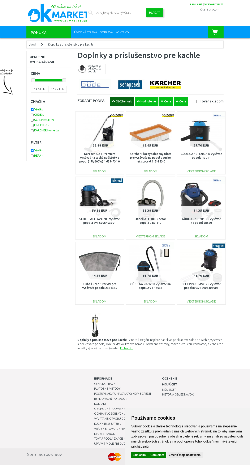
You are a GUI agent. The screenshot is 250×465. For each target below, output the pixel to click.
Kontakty (122, 32)
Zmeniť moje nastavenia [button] (185, 455)
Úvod (32, 44)
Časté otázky (209, 9)
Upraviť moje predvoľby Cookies (118, 443)
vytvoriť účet (214, 4)
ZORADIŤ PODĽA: (91, 101)
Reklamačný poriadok (110, 398)
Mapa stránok (104, 433)
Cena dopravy (104, 383)
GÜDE (40, 114)
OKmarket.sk (54, 454)
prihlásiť (196, 4)
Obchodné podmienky (110, 408)
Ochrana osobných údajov (114, 413)
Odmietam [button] (157, 455)
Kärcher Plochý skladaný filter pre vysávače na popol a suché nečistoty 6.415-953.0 (150, 157)
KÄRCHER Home (46, 130)
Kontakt (100, 403)
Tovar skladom (212, 101)
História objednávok (178, 394)
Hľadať (154, 12)
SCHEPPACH (44, 120)
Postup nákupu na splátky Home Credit (122, 393)
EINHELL (41, 125)
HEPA (39, 155)
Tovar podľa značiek (109, 438)
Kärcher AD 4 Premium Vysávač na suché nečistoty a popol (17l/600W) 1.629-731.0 (99, 157)
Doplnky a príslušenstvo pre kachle (71, 44)
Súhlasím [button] (139, 455)
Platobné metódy (107, 388)
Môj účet (169, 389)
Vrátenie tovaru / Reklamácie (116, 428)
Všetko (38, 109)
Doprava (106, 32)
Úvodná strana (85, 32)
